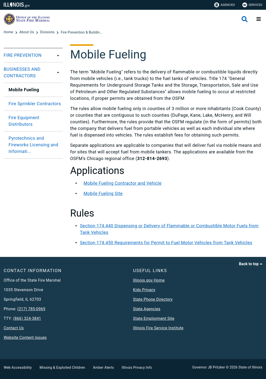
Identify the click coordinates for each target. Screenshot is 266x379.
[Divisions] (47, 32)
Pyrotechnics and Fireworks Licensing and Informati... (33, 145)
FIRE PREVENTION (23, 55)
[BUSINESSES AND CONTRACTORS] (58, 72)
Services (252, 4)
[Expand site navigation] (258, 19)
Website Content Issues (25, 337)
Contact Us (14, 328)
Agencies (224, 4)
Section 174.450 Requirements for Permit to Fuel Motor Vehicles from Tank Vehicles (166, 242)
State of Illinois (250, 367)
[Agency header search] (245, 19)
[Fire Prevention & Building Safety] (81, 32)
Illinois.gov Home (149, 280)
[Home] (9, 32)
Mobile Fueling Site (103, 193)
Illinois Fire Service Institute (158, 328)
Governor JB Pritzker (208, 367)
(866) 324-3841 (27, 318)
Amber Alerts (103, 367)
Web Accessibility (18, 367)
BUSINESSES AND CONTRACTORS (22, 72)
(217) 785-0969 (31, 309)
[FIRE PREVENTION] (57, 55)
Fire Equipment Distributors (24, 121)
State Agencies (146, 309)
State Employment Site (153, 318)
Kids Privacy (144, 289)
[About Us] (27, 32)
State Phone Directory (153, 299)
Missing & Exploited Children (62, 367)
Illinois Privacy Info (137, 367)
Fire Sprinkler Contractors (35, 103)
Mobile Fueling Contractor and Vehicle (122, 183)
